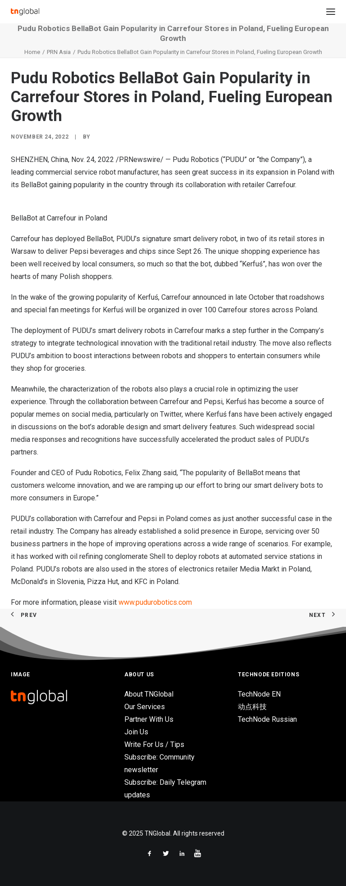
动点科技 (252, 706)
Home (32, 52)
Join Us (136, 732)
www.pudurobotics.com (155, 602)
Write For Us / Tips (154, 744)
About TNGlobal (148, 694)
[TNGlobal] (25, 11)
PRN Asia (59, 52)
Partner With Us (148, 719)
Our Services (144, 706)
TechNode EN (259, 694)
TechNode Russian (267, 719)
